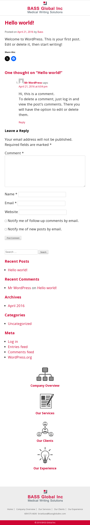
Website (11, 211)
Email (11, 202)
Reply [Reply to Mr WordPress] (22, 122)
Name (11, 194)
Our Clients (45, 441)
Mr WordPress (33, 82)
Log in (13, 341)
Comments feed (21, 351)
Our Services (45, 413)
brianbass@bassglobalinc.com (52, 513)
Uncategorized (20, 323)
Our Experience (45, 468)
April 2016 (16, 305)
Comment (14, 152)
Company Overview (45, 386)
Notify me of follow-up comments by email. (43, 220)
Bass (40, 32)
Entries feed (18, 346)
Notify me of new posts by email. (35, 229)
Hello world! (17, 269)
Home (10, 509)
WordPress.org (20, 357)
